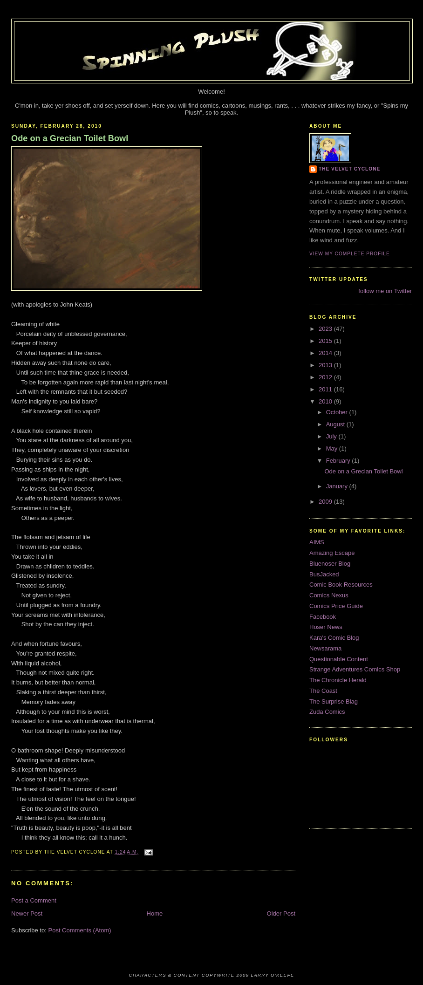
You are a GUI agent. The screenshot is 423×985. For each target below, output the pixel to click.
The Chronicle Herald (338, 680)
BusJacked (324, 574)
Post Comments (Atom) (79, 930)
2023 (326, 328)
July (332, 436)
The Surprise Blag (333, 701)
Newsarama (325, 648)
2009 (326, 501)
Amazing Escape (332, 552)
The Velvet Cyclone (349, 168)
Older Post (281, 913)
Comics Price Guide (336, 605)
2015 (326, 340)
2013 (326, 365)
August (336, 424)
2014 (326, 352)
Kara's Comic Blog (334, 637)
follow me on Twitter (385, 290)
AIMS (316, 542)
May (332, 448)
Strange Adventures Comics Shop (354, 669)
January (337, 486)
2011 (326, 389)
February (339, 460)
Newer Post (26, 913)
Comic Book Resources (341, 584)
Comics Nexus (328, 595)
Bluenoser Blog (329, 563)
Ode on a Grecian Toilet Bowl (69, 138)
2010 (326, 401)
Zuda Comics (327, 711)
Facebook (322, 616)
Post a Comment (33, 900)
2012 (326, 377)
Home (155, 913)
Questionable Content (338, 659)
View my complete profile (349, 253)
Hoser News (325, 626)
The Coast (323, 690)
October (337, 412)
